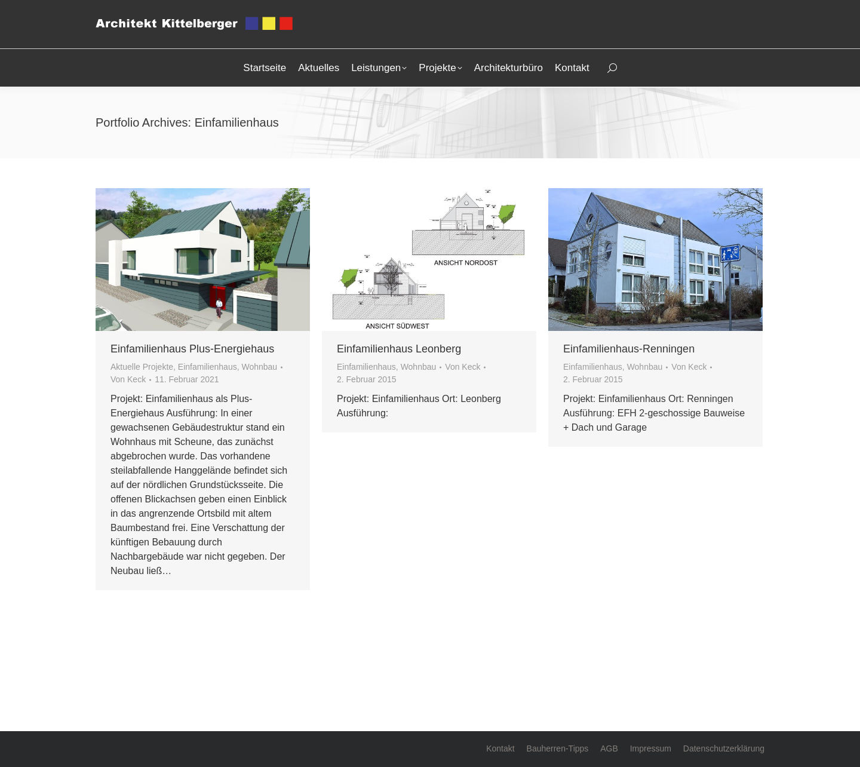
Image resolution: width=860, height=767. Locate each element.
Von (128, 379)
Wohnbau (259, 367)
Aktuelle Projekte (141, 367)
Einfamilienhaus (207, 367)
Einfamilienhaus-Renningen (629, 349)
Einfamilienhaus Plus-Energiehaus (192, 349)
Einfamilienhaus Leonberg (399, 349)
